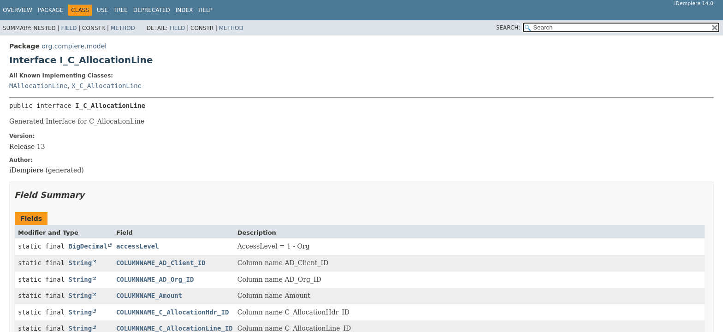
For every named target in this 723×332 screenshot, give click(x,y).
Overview (17, 10)
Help (205, 10)
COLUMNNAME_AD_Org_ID (155, 279)
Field (69, 28)
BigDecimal (88, 246)
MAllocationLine (38, 85)
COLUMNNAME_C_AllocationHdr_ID (172, 312)
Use (102, 10)
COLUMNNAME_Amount (149, 295)
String (80, 263)
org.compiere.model (74, 46)
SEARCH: (508, 27)
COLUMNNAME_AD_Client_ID (161, 263)
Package (50, 10)
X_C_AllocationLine (106, 85)
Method (123, 28)
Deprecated (151, 10)
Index (184, 10)
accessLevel (137, 246)
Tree (120, 10)
